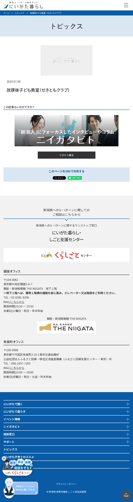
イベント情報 (11, 419)
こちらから (17, 302)
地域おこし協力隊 (14, 464)
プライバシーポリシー (66, 483)
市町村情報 (10, 472)
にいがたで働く (13, 404)
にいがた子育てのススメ (18, 457)
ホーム (6, 12)
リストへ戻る (66, 155)
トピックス (19, 12)
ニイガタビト (11, 426)
